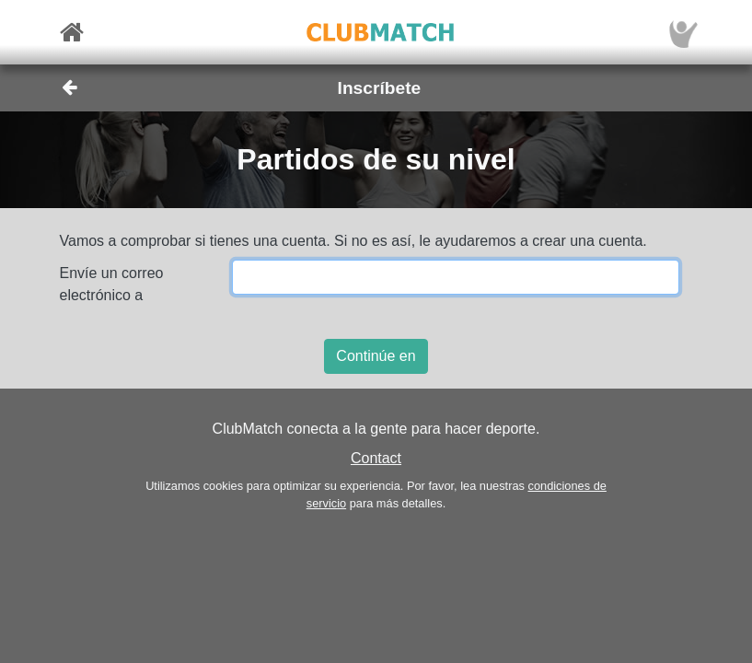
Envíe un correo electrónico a (112, 284)
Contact (376, 458)
